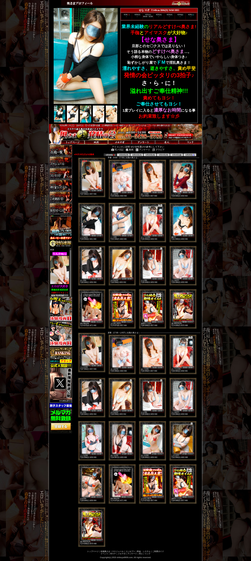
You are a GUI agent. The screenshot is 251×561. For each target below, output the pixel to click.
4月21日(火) (137, 155)
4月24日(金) (177, 155)
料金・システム (143, 551)
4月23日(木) (163, 155)
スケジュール (118, 551)
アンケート (132, 554)
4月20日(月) (124, 155)
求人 (141, 554)
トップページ (93, 551)
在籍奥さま (105, 551)
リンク (147, 554)
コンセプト (130, 551)
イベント (104, 554)
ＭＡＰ (113, 554)
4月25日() (190, 155)
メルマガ (121, 554)
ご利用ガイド (158, 551)
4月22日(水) (150, 155)
